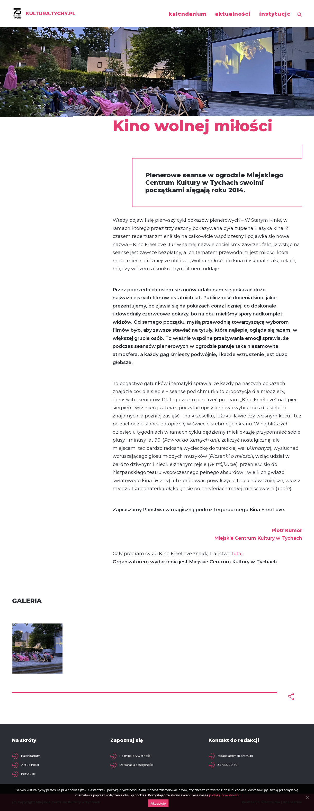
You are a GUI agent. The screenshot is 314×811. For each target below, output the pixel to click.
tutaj (237, 553)
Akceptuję (158, 803)
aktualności (233, 14)
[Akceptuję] (307, 797)
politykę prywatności (224, 795)
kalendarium (188, 14)
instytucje (275, 14)
